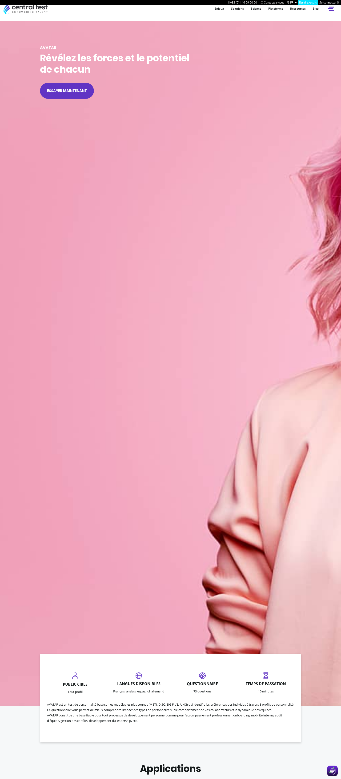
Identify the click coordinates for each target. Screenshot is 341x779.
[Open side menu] (331, 13)
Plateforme (270, 13)
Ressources (295, 13)
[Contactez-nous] (272, 2)
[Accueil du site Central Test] (25, 13)
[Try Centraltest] (308, 2)
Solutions (227, 13)
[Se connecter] (329, 2)
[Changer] (288, 2)
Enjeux (207, 13)
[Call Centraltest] (242, 2)
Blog (315, 13)
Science (248, 13)
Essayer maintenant (67, 90)
